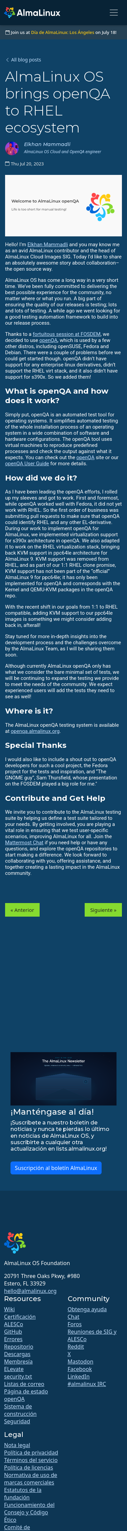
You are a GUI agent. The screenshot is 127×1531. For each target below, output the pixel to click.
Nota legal (17, 1445)
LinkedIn (79, 1376)
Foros (75, 1324)
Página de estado (26, 1391)
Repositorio (18, 1346)
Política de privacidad (31, 1452)
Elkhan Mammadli (47, 244)
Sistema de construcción (20, 1410)
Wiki (9, 1309)
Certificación (20, 1316)
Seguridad (17, 1421)
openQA (48, 340)
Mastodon (80, 1361)
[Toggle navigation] (114, 12)
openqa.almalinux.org (35, 731)
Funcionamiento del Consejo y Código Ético (29, 1512)
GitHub (13, 1331)
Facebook (80, 1369)
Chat (74, 1316)
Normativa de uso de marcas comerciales (30, 1478)
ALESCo (13, 1324)
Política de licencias (28, 1467)
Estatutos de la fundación (22, 1493)
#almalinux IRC (87, 1384)
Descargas (17, 1354)
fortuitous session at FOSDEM (67, 334)
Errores (13, 1339)
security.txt (18, 1376)
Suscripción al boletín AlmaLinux (56, 1168)
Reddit (76, 1346)
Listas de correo (24, 1384)
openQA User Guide (27, 464)
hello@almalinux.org (30, 1291)
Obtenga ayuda (87, 1309)
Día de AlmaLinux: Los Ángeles (62, 32)
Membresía (18, 1361)
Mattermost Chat (24, 843)
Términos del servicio (31, 1460)
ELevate (14, 1369)
